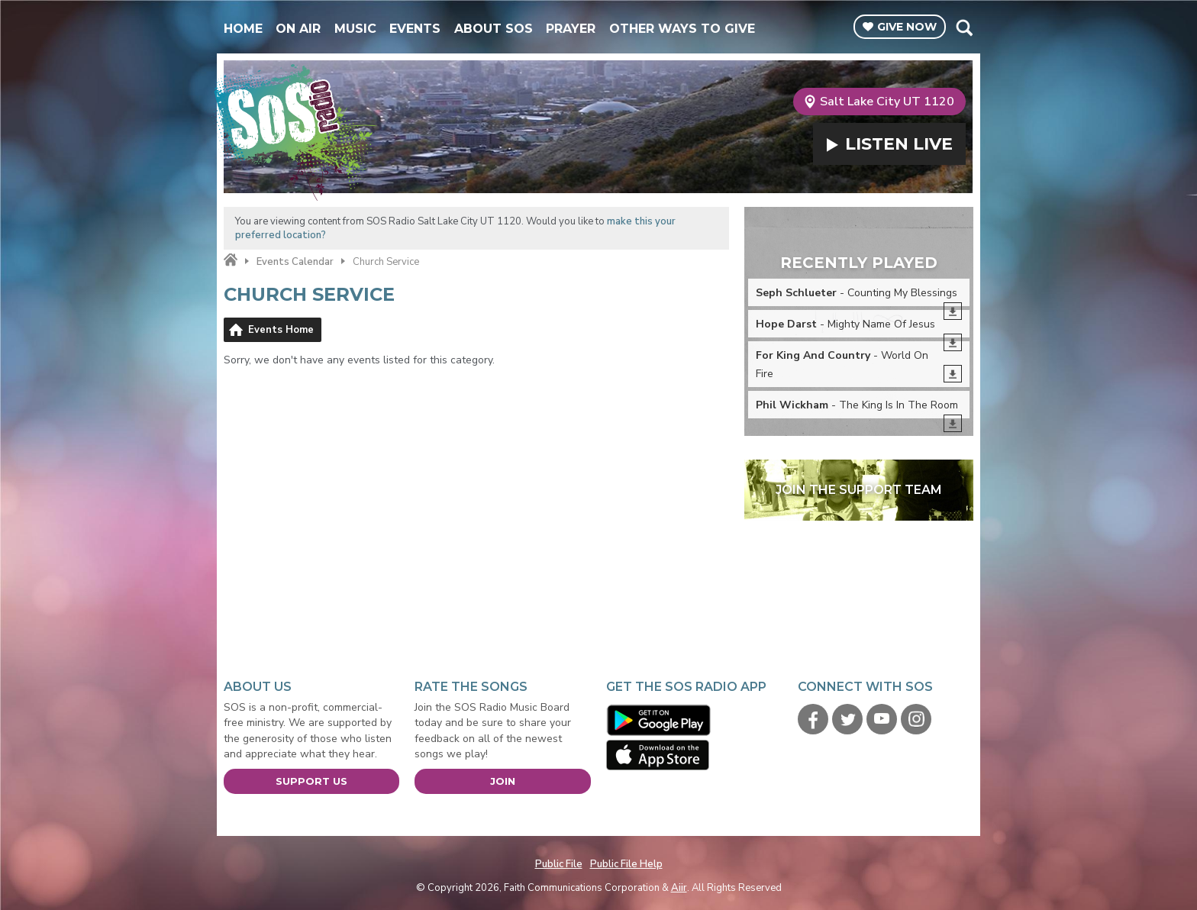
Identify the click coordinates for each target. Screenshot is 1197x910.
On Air (298, 28)
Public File (558, 864)
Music (355, 28)
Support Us (311, 781)
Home (243, 28)
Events (414, 28)
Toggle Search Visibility (964, 27)
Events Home (281, 330)
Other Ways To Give (682, 28)
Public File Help (626, 864)
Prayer (570, 28)
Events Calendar (295, 262)
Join (502, 781)
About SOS (493, 28)
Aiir (679, 888)
